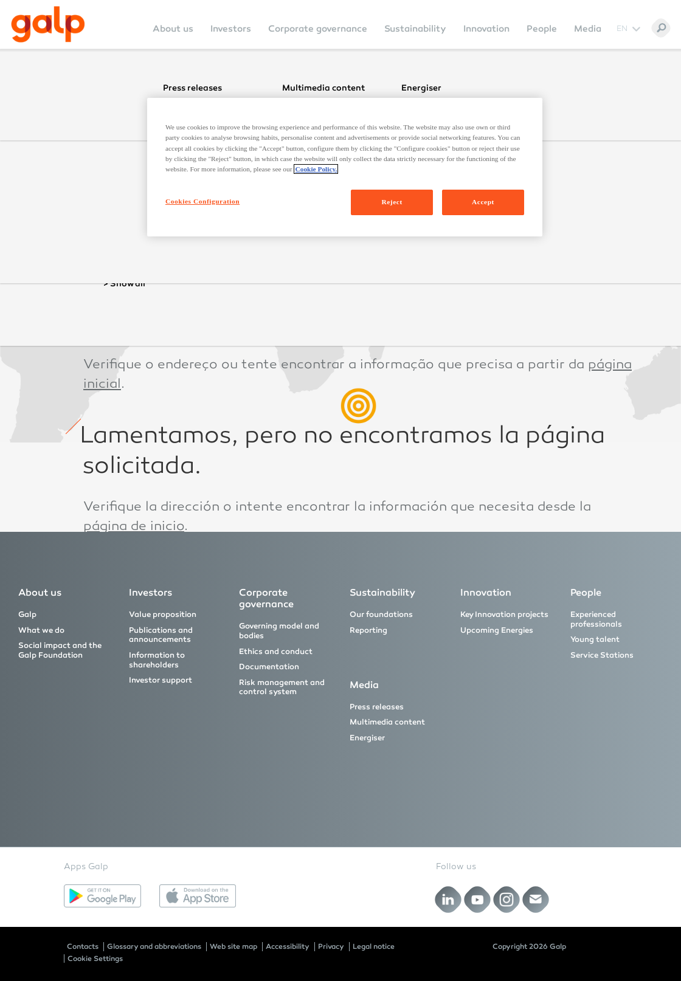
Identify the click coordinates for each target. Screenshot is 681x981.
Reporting (368, 630)
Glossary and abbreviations (154, 946)
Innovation (486, 28)
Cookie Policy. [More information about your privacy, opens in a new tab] (316, 169)
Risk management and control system (282, 687)
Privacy (331, 946)
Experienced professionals (596, 619)
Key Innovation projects (504, 614)
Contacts (83, 946)
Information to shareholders (157, 660)
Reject (391, 201)
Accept (483, 201)
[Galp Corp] (48, 24)
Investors (230, 28)
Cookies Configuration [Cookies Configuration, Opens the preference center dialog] (202, 201)
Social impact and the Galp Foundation (60, 650)
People (542, 28)
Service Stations (602, 655)
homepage (117, 242)
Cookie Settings (95, 958)
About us (173, 28)
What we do (41, 630)
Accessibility (287, 946)
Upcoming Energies (496, 630)
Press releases (377, 707)
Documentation (269, 667)
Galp (27, 614)
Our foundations (381, 614)
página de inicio (133, 527)
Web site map (233, 946)
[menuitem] (173, 36)
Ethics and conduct (276, 651)
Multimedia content (387, 722)
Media (587, 28)
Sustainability (415, 28)
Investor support (160, 680)
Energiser (367, 738)
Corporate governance (317, 28)
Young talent (595, 639)
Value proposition (162, 614)
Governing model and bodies (279, 631)
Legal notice (374, 946)
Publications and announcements (161, 635)
